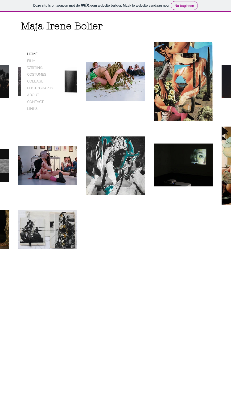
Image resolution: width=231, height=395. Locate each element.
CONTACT (35, 102)
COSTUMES (36, 74)
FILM (31, 61)
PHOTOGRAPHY (40, 88)
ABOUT (33, 95)
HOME (32, 54)
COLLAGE (35, 81)
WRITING (35, 68)
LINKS (32, 109)
